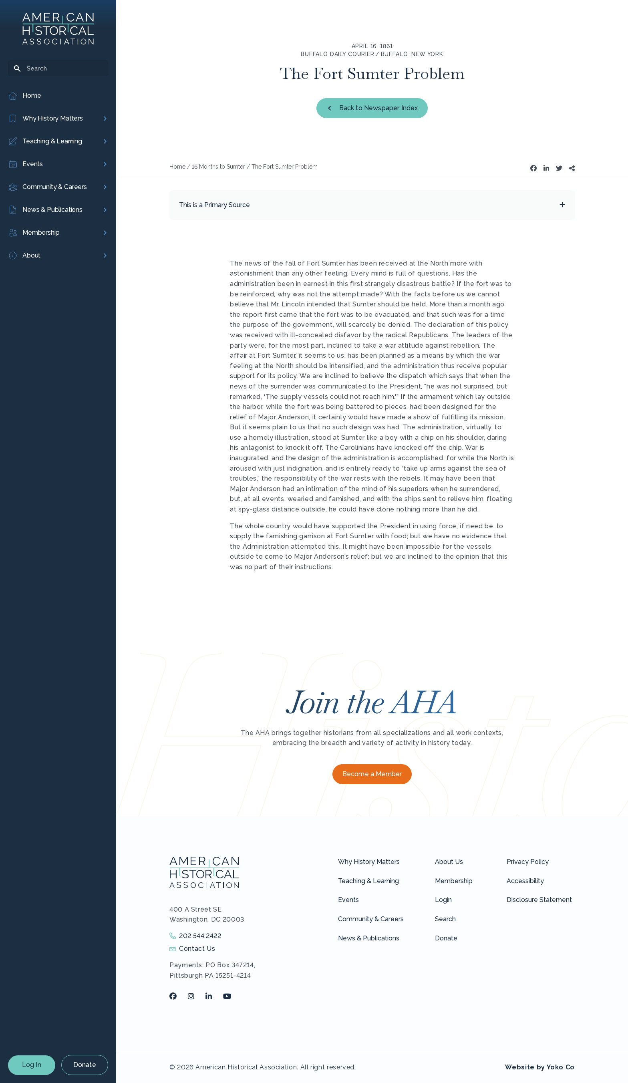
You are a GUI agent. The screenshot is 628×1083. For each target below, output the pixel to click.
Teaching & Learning (368, 881)
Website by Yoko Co (540, 1067)
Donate (84, 1065)
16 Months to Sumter (218, 166)
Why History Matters (369, 862)
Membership (454, 881)
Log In (31, 1065)
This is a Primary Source (214, 205)
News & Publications (368, 938)
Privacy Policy (528, 862)
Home (177, 166)
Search (445, 919)
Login (443, 900)
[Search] (58, 68)
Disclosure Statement (539, 900)
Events (348, 900)
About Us (449, 862)
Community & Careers (371, 919)
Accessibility (525, 881)
